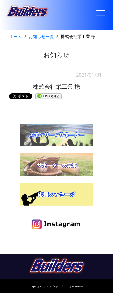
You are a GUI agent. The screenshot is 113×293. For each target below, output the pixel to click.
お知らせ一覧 (41, 36)
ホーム (15, 36)
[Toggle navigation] (100, 15)
